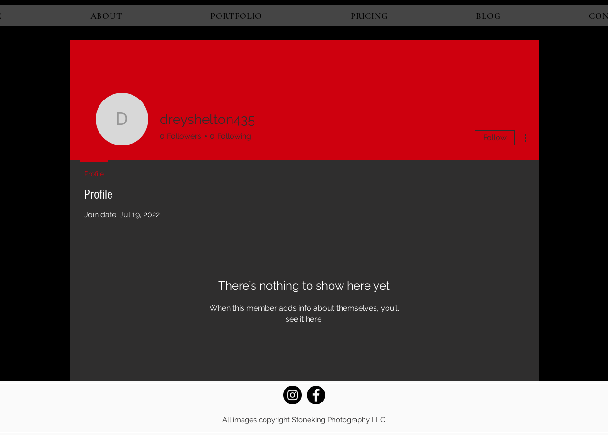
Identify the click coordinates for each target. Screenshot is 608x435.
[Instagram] (292, 395)
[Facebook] (316, 395)
